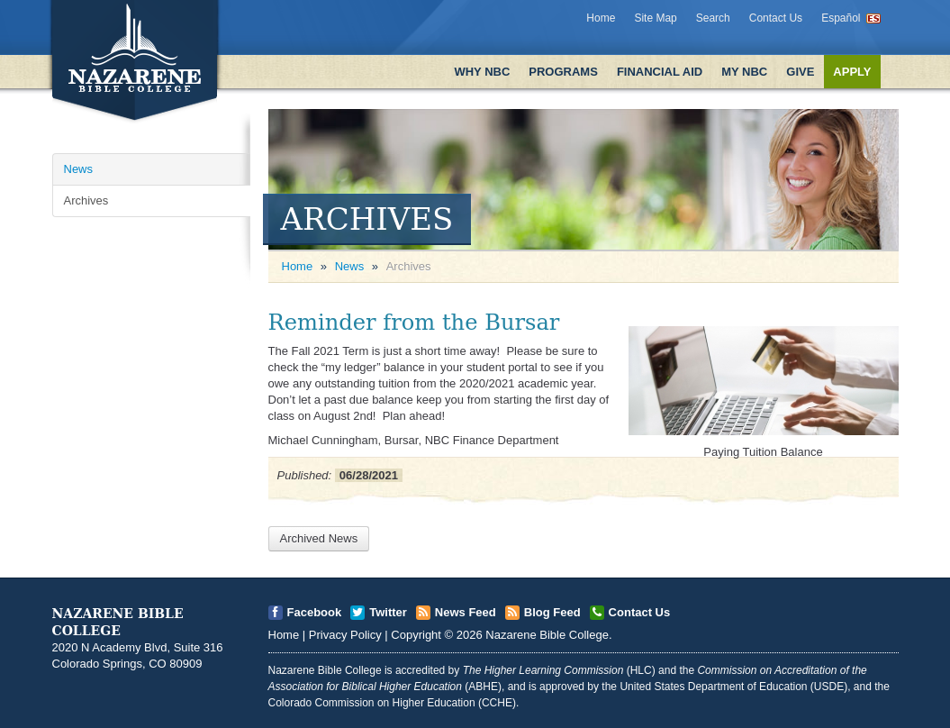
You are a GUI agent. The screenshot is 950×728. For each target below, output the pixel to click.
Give (800, 71)
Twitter (388, 612)
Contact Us (775, 18)
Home (600, 18)
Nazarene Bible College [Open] (547, 635)
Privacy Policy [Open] (345, 635)
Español (840, 18)
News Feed (465, 612)
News (350, 266)
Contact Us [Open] (640, 612)
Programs (563, 71)
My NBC (744, 71)
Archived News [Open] (319, 538)
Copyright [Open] (416, 635)
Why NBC (482, 71)
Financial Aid (659, 71)
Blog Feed (552, 612)
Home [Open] (297, 266)
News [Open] (79, 169)
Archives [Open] (86, 200)
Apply (852, 71)
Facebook (314, 612)
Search (713, 18)
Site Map (655, 18)
